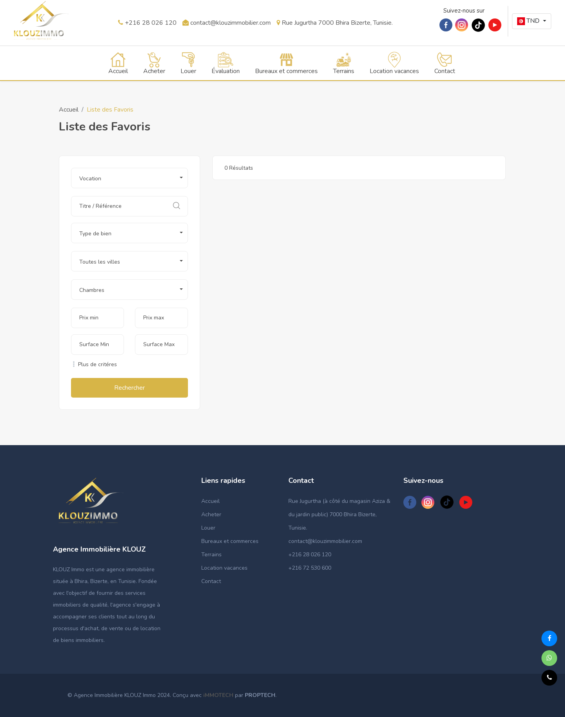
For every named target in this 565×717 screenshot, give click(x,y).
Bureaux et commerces (230, 541)
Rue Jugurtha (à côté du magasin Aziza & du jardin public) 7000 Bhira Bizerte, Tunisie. (339, 514)
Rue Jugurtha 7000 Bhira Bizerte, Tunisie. (335, 22)
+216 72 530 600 (309, 568)
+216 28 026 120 (147, 22)
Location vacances (224, 568)
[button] (531, 21)
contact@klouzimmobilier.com (226, 22)
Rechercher (129, 387)
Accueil (68, 109)
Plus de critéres (94, 364)
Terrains (211, 554)
